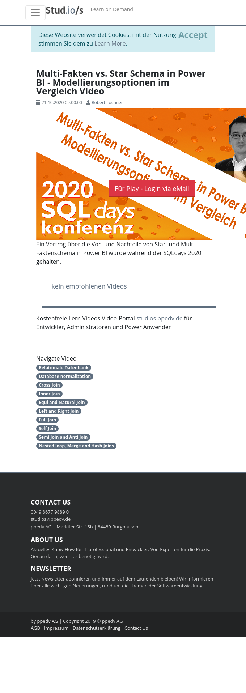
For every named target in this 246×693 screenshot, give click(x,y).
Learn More (110, 43)
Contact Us (136, 628)
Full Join (47, 420)
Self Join (47, 428)
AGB (35, 628)
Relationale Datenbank (64, 368)
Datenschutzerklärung (96, 628)
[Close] (193, 34)
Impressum (56, 628)
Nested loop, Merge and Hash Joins (76, 446)
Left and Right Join (59, 411)
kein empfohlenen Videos (89, 286)
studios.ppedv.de (159, 318)
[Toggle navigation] (35, 12)
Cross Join (49, 385)
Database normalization (65, 376)
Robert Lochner (107, 102)
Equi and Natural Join (62, 402)
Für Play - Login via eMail (152, 188)
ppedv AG (47, 621)
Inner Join (49, 394)
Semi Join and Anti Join (63, 437)
